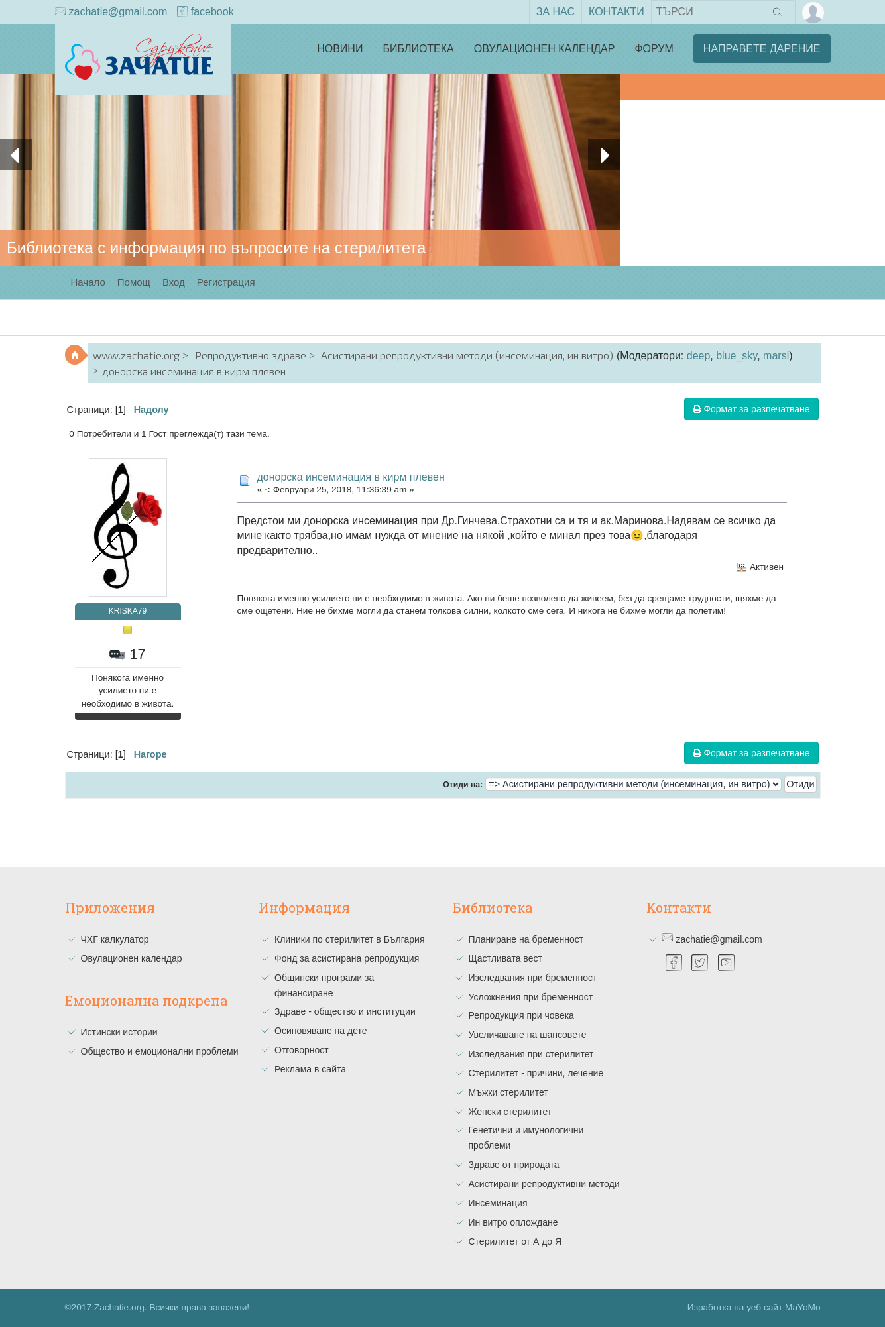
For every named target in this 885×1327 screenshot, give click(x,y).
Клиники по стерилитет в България (349, 939)
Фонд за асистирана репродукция (346, 958)
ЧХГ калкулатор (115, 939)
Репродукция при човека (521, 1015)
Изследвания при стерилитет (531, 1054)
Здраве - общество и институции (345, 1011)
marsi (776, 355)
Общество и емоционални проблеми (160, 1051)
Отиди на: (463, 784)
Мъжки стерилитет (508, 1092)
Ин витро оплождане (513, 1222)
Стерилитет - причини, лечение (536, 1073)
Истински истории (119, 1032)
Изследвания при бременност (533, 977)
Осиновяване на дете (320, 1030)
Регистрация (226, 282)
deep (699, 355)
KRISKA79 (128, 611)
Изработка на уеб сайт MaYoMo (754, 1307)
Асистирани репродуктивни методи (544, 1184)
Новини (340, 48)
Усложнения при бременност (531, 997)
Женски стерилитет (510, 1111)
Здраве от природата (514, 1164)
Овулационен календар (544, 48)
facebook (205, 12)
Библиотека (418, 48)
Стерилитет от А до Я (515, 1241)
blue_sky (736, 355)
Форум (653, 48)
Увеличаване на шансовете (528, 1034)
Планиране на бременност (526, 939)
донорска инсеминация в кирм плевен (351, 477)
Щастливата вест (505, 958)
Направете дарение (762, 48)
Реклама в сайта (310, 1069)
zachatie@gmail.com (111, 12)
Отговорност (301, 1050)
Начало (88, 282)
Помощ (133, 282)
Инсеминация (498, 1203)
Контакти (616, 11)
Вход (173, 282)
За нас (555, 11)
